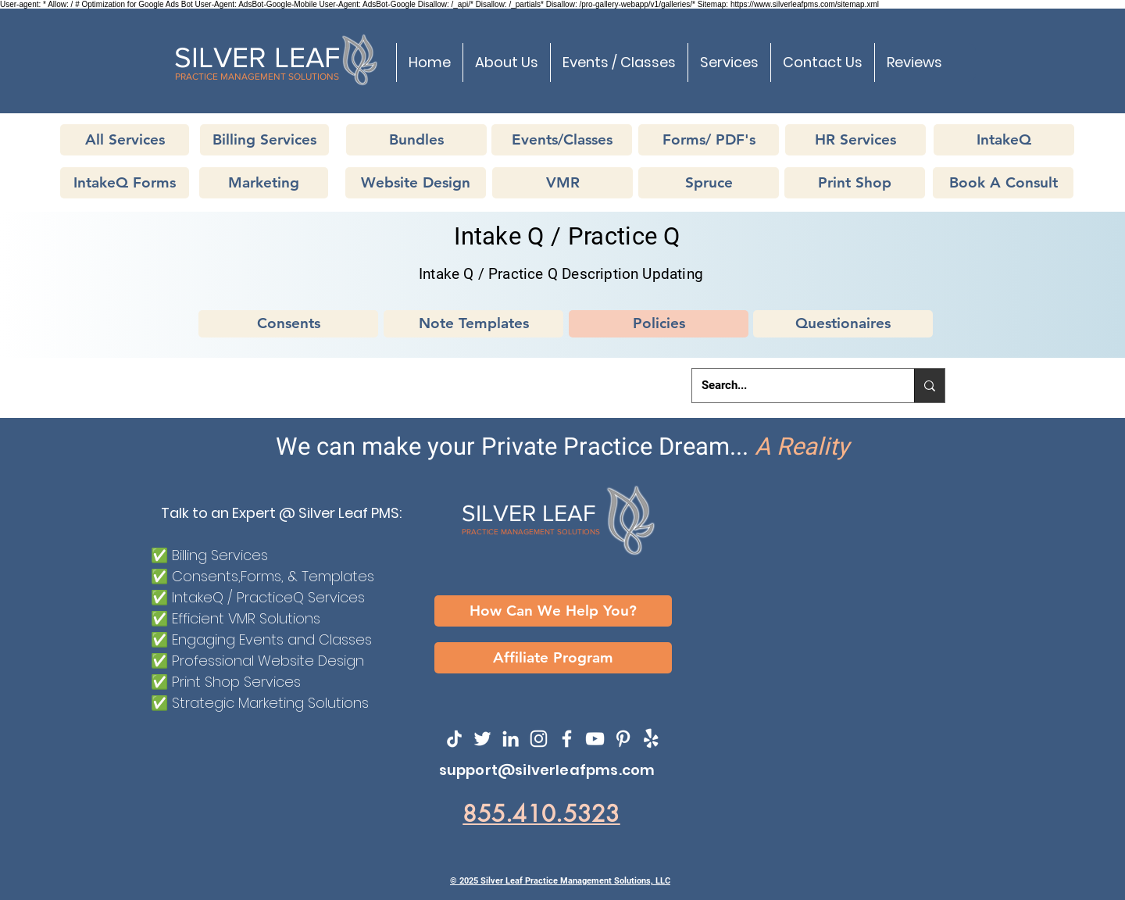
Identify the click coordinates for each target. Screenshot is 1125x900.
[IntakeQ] (1004, 139)
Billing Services (220, 555)
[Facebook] (566, 738)
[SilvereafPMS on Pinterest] (623, 738)
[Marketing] (263, 182)
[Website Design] (415, 182)
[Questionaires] (843, 324)
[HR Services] (855, 139)
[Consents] (288, 324)
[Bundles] (416, 139)
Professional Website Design (268, 660)
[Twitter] (482, 738)
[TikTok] (454, 738)
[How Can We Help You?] (553, 611)
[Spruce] (708, 182)
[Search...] (791, 385)
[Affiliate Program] (553, 657)
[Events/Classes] (561, 139)
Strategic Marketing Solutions (270, 702)
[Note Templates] (473, 324)
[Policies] (658, 324)
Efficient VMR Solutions (246, 618)
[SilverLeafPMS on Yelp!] (651, 738)
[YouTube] (595, 738)
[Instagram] (538, 738)
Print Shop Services (236, 681)
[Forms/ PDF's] (708, 139)
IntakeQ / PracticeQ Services (268, 597)
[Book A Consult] (1003, 182)
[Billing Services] (264, 139)
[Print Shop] (854, 182)
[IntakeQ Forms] (124, 182)
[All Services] (124, 139)
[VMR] (562, 182)
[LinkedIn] (510, 738)
